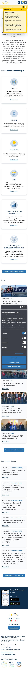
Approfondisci (14, 100)
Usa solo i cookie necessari (14, 366)
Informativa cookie (12, 644)
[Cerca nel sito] (19, 2)
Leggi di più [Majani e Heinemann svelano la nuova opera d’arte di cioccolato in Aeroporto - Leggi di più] (5, 477)
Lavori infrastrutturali (7, 7)
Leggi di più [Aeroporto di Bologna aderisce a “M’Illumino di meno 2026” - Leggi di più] (5, 525)
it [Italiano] (11, 621)
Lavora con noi (4, 656)
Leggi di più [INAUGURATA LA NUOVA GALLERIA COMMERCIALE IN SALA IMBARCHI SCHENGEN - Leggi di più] (5, 416)
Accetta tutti (14, 357)
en (16, 621)
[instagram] (9, 618)
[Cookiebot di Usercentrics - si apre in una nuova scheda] (20, 307)
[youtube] (19, 618)
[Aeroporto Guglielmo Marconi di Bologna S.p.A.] (5, 2)
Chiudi (23, 9)
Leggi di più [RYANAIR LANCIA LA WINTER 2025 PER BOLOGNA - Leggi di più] (5, 441)
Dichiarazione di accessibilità (8, 654)
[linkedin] (17, 618)
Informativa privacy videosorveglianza (10, 649)
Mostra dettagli (19, 353)
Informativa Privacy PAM (7, 652)
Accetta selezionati (14, 362)
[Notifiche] (24, 7)
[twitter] (14, 618)
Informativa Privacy (6, 647)
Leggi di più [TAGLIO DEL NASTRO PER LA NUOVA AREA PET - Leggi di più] (5, 389)
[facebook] (11, 618)
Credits (3, 644)
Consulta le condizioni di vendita (9, 659)
